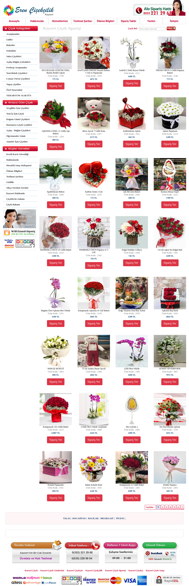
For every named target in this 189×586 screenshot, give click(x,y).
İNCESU (120, 518)
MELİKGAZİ (107, 518)
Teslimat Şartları (82, 21)
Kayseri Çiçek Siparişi (115, 570)
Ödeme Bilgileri (105, 21)
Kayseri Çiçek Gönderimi (52, 570)
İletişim (174, 21)
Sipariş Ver (55, 85)
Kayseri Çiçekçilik (94, 570)
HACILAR (93, 518)
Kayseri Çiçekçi (136, 570)
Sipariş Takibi (128, 21)
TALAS (66, 518)
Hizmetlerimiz (60, 21)
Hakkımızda (37, 21)
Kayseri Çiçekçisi (75, 570)
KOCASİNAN (79, 518)
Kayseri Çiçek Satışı (155, 570)
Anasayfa (14, 21)
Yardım (151, 21)
